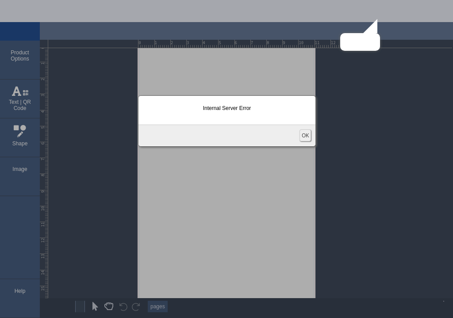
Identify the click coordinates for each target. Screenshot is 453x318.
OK (305, 135)
